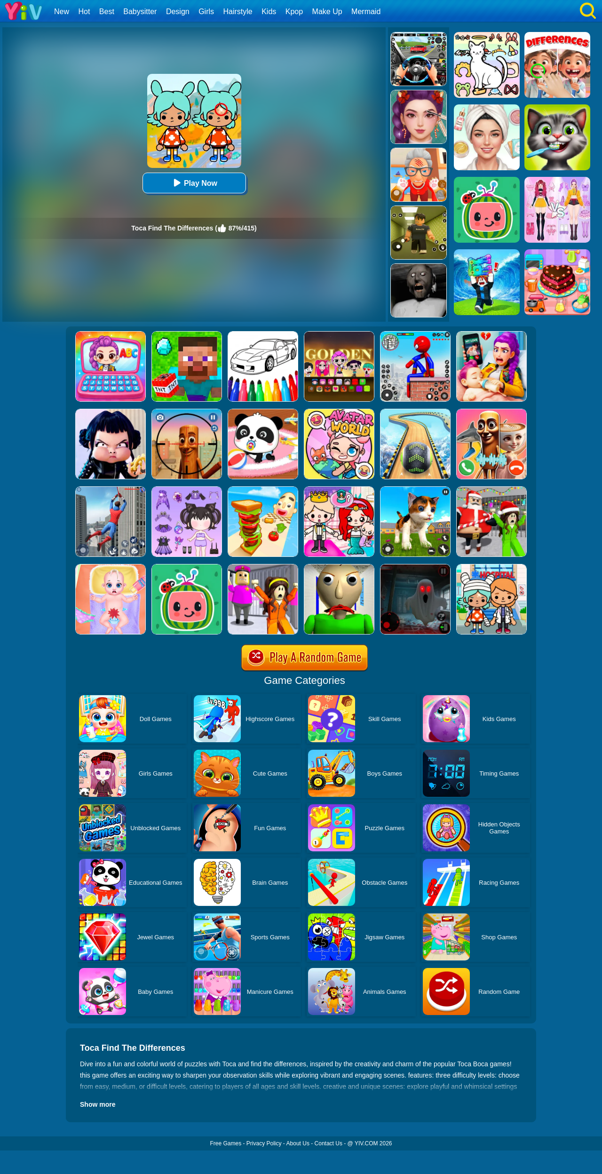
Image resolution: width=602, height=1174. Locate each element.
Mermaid (365, 12)
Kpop (294, 12)
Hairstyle (238, 12)
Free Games (225, 1143)
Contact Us (328, 1143)
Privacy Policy (264, 1143)
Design (178, 12)
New (61, 12)
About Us (297, 1143)
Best (106, 12)
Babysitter (140, 12)
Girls (206, 12)
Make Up (327, 12)
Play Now (194, 183)
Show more (97, 1104)
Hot (84, 12)
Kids (268, 12)
